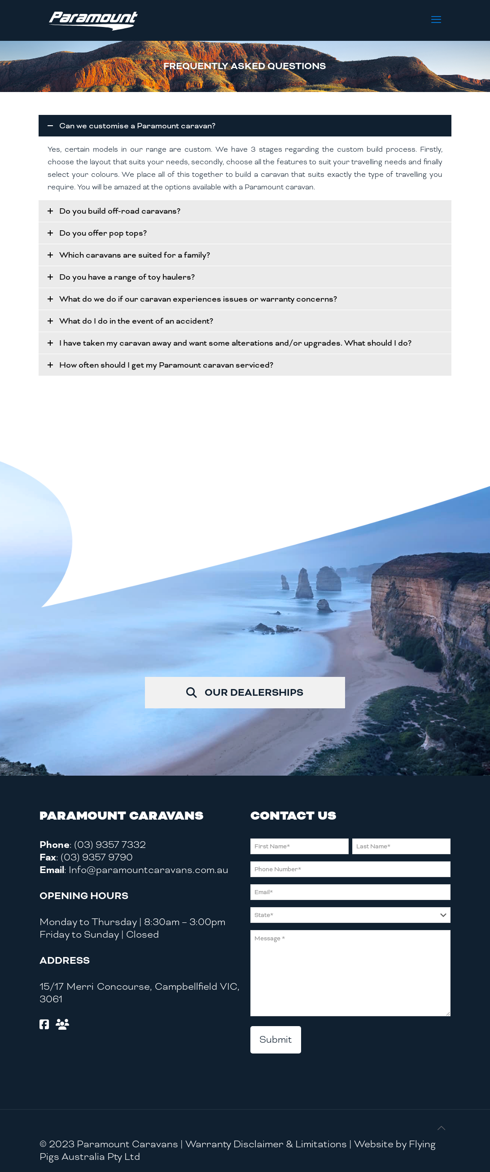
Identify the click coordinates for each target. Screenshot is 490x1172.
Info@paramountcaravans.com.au (148, 870)
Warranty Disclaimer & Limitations (266, 1144)
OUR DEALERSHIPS (244, 691)
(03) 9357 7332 (110, 844)
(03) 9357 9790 (97, 857)
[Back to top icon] (441, 1128)
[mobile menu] (436, 20)
